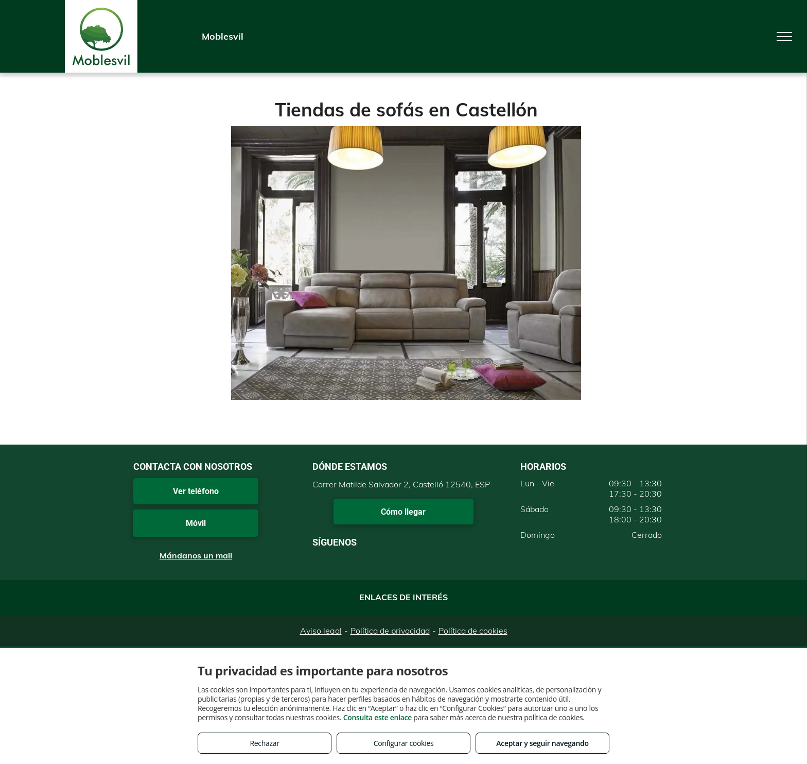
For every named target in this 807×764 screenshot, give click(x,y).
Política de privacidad (390, 630)
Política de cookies (472, 630)
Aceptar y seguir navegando (542, 743)
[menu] (784, 36)
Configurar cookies (404, 743)
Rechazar (264, 743)
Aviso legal (321, 630)
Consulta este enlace (377, 717)
